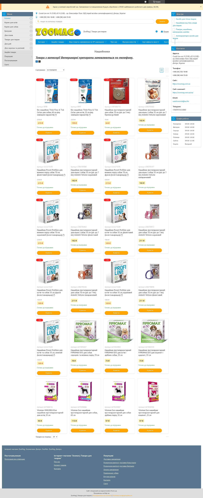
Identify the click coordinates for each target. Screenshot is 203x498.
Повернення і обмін (111, 473)
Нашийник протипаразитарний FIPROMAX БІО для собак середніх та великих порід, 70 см (85, 352)
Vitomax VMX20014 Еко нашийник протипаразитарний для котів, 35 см (50, 412)
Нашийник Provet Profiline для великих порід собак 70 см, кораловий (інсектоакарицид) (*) (50, 232)
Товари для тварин (12, 39)
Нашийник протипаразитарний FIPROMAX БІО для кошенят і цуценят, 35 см (152, 352)
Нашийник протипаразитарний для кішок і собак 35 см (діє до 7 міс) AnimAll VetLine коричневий (152, 112)
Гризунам (8, 31)
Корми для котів (11, 22)
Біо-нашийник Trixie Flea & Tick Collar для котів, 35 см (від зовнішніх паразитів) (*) (84, 112)
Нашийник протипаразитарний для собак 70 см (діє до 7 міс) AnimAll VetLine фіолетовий (152, 292)
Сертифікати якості (150, 42)
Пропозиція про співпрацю (15, 459)
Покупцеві (9, 56)
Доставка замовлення (112, 459)
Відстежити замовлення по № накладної (86, 42)
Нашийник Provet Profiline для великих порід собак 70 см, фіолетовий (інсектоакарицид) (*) (51, 172)
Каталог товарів (60, 465)
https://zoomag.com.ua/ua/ (183, 92)
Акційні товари (10, 52)
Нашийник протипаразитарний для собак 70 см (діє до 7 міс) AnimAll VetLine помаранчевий (84, 292)
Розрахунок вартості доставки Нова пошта (120, 463)
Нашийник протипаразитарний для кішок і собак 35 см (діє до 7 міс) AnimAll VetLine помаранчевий (152, 174)
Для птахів (9, 35)
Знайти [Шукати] (162, 21)
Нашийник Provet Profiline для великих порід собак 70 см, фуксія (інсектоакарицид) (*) (117, 172)
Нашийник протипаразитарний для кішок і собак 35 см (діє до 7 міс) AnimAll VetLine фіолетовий (85, 232)
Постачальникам (11, 60)
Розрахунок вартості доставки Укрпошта (119, 466)
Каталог (8, 18)
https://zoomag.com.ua (181, 84)
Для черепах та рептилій (14, 48)
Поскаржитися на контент (102, 495)
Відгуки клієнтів (129, 42)
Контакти (168, 42)
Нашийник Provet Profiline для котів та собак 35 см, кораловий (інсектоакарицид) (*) (118, 292)
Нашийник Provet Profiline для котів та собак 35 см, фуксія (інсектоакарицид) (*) (49, 292)
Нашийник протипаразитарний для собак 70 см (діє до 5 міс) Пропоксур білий (118, 112)
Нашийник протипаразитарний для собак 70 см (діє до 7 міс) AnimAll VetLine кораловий (152, 232)
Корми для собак (11, 27)
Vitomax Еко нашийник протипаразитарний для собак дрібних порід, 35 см (118, 412)
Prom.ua (114, 491)
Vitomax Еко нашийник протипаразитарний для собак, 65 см (84, 412)
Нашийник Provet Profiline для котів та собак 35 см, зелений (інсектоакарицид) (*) (49, 352)
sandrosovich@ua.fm (181, 101)
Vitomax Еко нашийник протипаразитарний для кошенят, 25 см (149, 412)
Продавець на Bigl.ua (101, 493)
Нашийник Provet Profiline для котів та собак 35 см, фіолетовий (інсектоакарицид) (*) (119, 232)
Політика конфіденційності (122, 495)
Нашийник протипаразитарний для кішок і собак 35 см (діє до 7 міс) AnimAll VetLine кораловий (85, 172)
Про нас (114, 42)
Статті (7, 64)
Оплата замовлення (111, 470)
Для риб (8, 44)
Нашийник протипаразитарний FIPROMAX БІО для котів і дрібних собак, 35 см (118, 352)
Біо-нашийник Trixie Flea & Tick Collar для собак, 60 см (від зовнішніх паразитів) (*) (50, 112)
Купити (49, 132)
